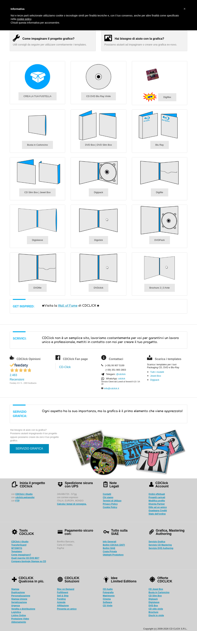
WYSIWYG (16, 548)
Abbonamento (18, 622)
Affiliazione (63, 605)
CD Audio (108, 589)
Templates (16, 551)
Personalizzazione (20, 595)
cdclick (121, 378)
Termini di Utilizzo (112, 500)
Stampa (15, 589)
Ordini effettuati (156, 494)
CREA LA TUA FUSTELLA (37, 96)
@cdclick (120, 374)
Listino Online (18, 615)
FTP (17, 500)
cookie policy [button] (24, 19)
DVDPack (159, 240)
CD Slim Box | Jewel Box (37, 192)
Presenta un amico (67, 609)
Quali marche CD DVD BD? (25, 558)
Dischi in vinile (156, 615)
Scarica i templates (168, 359)
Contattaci (116, 359)
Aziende (61, 602)
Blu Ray (159, 144)
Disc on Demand (65, 589)
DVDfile (38, 287)
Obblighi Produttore (113, 555)
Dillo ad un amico (157, 507)
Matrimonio (109, 595)
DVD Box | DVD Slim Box (98, 144)
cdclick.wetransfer (25, 497)
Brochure (153, 612)
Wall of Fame (67, 305)
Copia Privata (110, 551)
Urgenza (15, 605)
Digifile (159, 192)
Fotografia (108, 592)
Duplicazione (18, 592)
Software (107, 602)
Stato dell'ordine (157, 514)
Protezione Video (20, 618)
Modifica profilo (156, 500)
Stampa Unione (19, 599)
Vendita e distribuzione (23, 609)
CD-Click (65, 367)
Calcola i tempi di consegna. (71, 504)
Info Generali (109, 541)
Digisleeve (37, 240)
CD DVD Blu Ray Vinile (98, 96)
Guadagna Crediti (157, 510)
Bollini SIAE (109, 548)
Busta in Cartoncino (37, 144)
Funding (61, 599)
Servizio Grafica (156, 541)
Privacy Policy (110, 504)
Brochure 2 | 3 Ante (159, 287)
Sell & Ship (62, 595)
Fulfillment (62, 592)
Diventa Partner (156, 504)
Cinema (107, 599)
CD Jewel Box (155, 589)
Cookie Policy (110, 507)
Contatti (107, 494)
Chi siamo (108, 497)
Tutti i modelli (157, 372)
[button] (184, 9)
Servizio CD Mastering (160, 545)
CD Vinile (107, 605)
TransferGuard (18, 545)
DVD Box (153, 605)
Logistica (16, 612)
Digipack (98, 192)
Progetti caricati (156, 497)
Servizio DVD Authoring (160, 548)
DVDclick (98, 287)
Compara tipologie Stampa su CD (28, 561)
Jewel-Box (155, 375)
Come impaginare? (21, 555)
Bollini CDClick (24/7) (114, 545)
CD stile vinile (155, 609)
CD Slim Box (155, 595)
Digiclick (98, 240)
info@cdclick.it (111, 388)
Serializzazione (19, 602)
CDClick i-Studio (24, 494)
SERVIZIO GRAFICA (29, 448)
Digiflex (167, 97)
